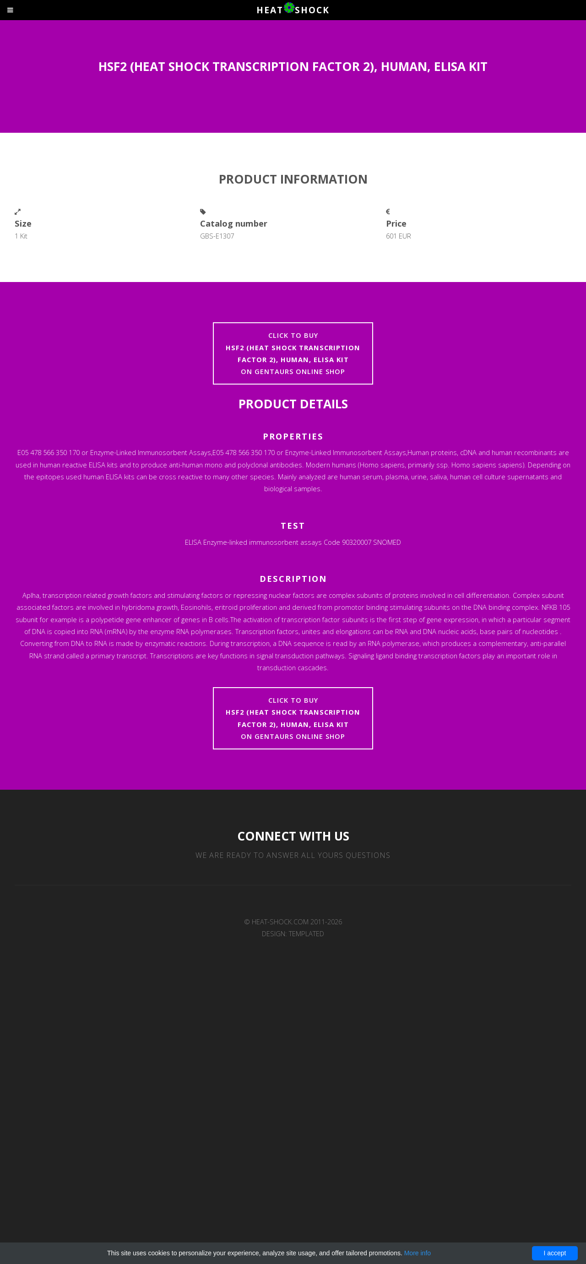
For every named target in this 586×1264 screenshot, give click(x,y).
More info (417, 1253)
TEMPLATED (306, 933)
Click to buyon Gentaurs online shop (293, 353)
